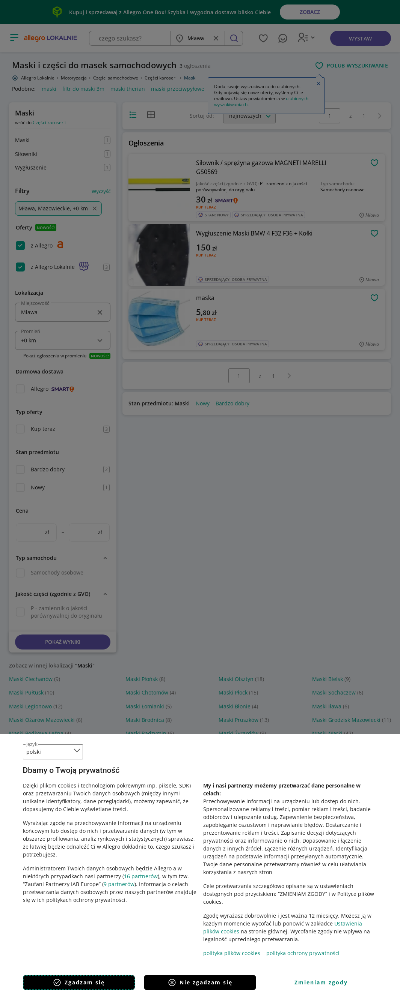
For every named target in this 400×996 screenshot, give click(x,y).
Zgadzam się (79, 982)
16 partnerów (141, 876)
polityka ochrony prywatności (303, 953)
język (32, 744)
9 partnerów (119, 884)
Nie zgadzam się (200, 982)
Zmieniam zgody (321, 982)
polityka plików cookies (231, 953)
